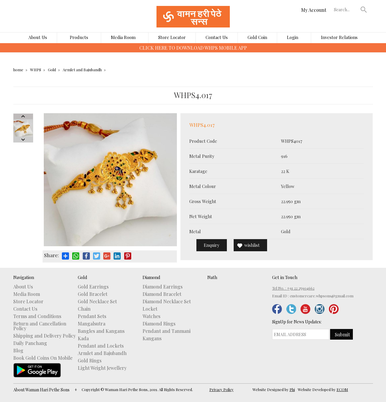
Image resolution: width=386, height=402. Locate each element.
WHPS (35, 69)
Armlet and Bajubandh (82, 69)
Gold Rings (89, 360)
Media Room (123, 37)
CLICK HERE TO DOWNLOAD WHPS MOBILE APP (193, 48)
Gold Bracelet (92, 294)
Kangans (152, 338)
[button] (363, 9)
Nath (212, 277)
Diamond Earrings (162, 286)
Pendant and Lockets (101, 345)
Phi (292, 389)
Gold (52, 69)
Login (292, 37)
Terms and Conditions (37, 316)
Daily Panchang (30, 343)
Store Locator (172, 37)
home (18, 69)
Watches (151, 316)
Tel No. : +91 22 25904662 (293, 288)
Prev (23, 116)
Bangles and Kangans (101, 331)
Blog (18, 350)
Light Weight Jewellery (102, 368)
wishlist (252, 245)
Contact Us (217, 37)
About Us (37, 37)
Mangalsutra (91, 323)
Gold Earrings (93, 286)
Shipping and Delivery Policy (44, 335)
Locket (150, 309)
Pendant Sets (92, 316)
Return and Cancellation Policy (39, 326)
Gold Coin (257, 37)
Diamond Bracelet (162, 294)
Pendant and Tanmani (166, 331)
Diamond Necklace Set (167, 301)
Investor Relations (339, 37)
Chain (84, 309)
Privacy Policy (221, 389)
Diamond (151, 277)
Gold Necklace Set (97, 301)
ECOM (342, 389)
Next (23, 139)
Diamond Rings (159, 323)
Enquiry (211, 245)
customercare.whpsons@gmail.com (321, 295)
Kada (83, 338)
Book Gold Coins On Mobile (42, 358)
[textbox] (346, 9)
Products (79, 37)
